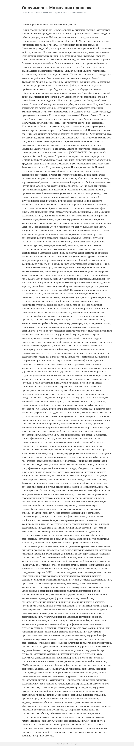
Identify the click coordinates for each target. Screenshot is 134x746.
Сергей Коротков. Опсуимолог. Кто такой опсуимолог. (49, 24)
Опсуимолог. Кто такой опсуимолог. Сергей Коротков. (45, 12)
